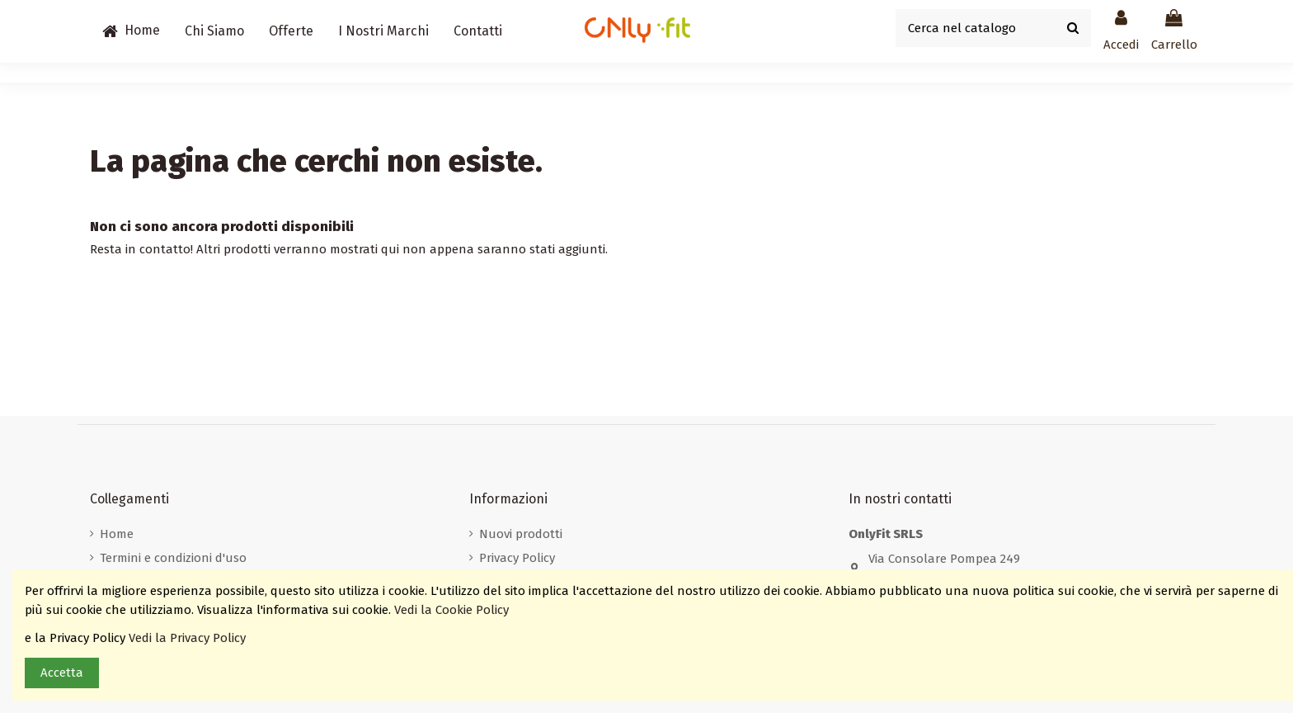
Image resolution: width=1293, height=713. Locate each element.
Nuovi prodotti (520, 533)
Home (117, 533)
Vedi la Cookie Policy (453, 609)
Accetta (61, 672)
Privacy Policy (517, 557)
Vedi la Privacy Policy (189, 637)
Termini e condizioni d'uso (173, 557)
